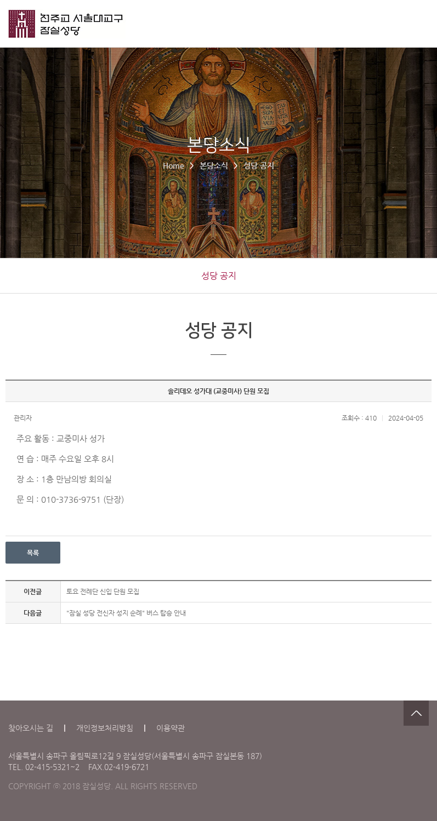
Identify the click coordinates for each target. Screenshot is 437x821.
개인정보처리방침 (104, 728)
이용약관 (170, 728)
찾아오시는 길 (30, 728)
